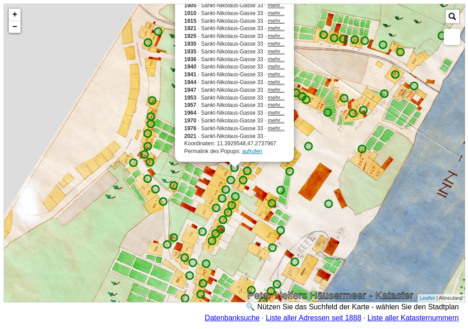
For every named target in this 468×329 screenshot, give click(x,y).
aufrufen (252, 151)
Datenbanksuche (232, 318)
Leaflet (427, 298)
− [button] (14, 26)
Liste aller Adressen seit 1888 (314, 318)
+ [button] (14, 14)
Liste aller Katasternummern (413, 318)
